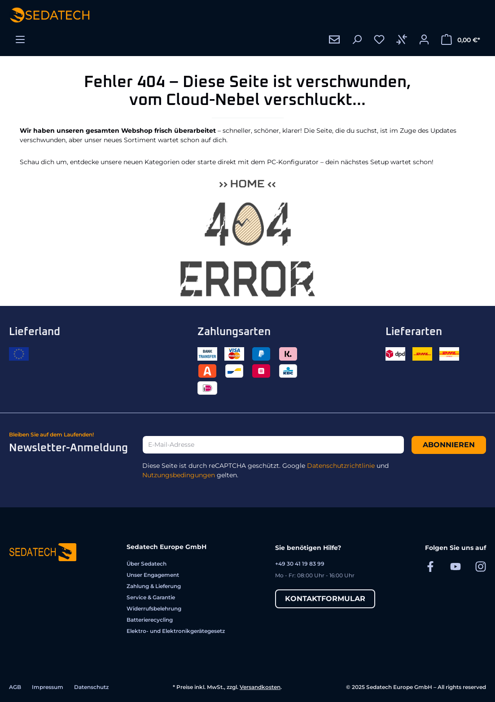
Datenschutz (91, 687)
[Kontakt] (334, 39)
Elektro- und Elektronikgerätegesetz (176, 631)
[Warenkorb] (460, 39)
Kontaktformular (325, 598)
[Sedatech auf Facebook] (430, 566)
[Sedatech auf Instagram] (480, 566)
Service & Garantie (151, 597)
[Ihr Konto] (424, 39)
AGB (15, 687)
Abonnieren (449, 444)
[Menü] (20, 39)
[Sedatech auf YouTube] (455, 566)
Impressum (47, 687)
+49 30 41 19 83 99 (299, 563)
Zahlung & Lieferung (154, 586)
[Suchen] (357, 39)
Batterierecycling (150, 619)
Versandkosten (260, 687)
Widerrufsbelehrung (154, 608)
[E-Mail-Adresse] (273, 445)
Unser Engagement (153, 574)
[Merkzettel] (379, 39)
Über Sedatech (146, 563)
